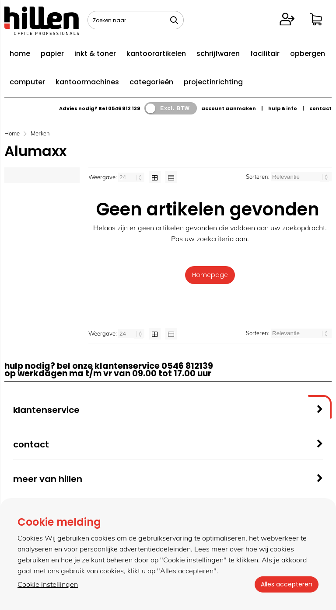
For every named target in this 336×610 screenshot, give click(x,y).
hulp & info (282, 108)
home (20, 54)
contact (320, 108)
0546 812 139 (124, 108)
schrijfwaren (218, 54)
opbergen (307, 54)
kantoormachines (87, 82)
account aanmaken (228, 108)
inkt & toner (95, 54)
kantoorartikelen (156, 54)
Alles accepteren (286, 584)
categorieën (151, 82)
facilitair (265, 54)
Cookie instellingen (48, 584)
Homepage (210, 274)
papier (52, 54)
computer (27, 82)
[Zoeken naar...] (174, 20)
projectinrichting (213, 82)
